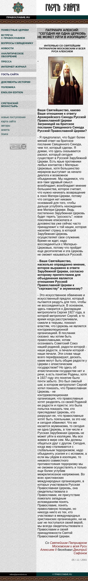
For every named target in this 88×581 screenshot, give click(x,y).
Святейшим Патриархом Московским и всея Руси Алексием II (63, 546)
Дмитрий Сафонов (80, 551)
